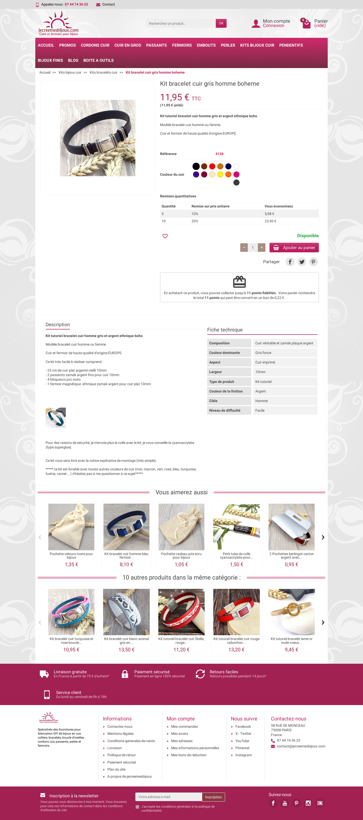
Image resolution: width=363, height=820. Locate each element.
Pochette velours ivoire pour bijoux (71, 556)
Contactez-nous (119, 710)
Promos (67, 45)
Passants (156, 45)
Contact (105, 4)
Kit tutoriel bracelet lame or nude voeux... (292, 641)
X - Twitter (243, 717)
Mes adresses (182, 724)
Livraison (114, 731)
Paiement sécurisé (121, 746)
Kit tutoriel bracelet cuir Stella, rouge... (181, 641)
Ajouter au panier (292, 248)
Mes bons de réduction (188, 739)
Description (58, 325)
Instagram (243, 739)
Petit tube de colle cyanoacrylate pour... (236, 556)
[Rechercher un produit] (181, 23)
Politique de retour (121, 739)
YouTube (242, 724)
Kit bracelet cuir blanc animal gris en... (126, 641)
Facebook (243, 710)
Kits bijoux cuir (257, 45)
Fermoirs (182, 45)
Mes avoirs (179, 717)
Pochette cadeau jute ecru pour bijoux (181, 556)
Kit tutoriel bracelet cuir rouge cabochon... (236, 641)
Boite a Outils (98, 60)
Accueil (46, 45)
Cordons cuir (95, 45)
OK (221, 23)
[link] (290, 262)
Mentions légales (120, 717)
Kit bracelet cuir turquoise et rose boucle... (71, 641)
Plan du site (116, 753)
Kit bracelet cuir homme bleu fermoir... (126, 556)
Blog (73, 60)
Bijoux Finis (50, 60)
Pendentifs (291, 45)
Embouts (206, 45)
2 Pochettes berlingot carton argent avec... (291, 556)
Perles (228, 45)
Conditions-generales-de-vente (131, 724)
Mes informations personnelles (195, 731)
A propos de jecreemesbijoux (129, 760)
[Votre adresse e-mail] (168, 780)
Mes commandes (184, 710)
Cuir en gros (127, 45)
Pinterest (242, 731)
